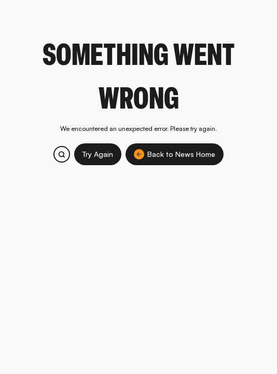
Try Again (97, 154)
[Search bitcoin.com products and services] (61, 154)
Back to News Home (174, 154)
